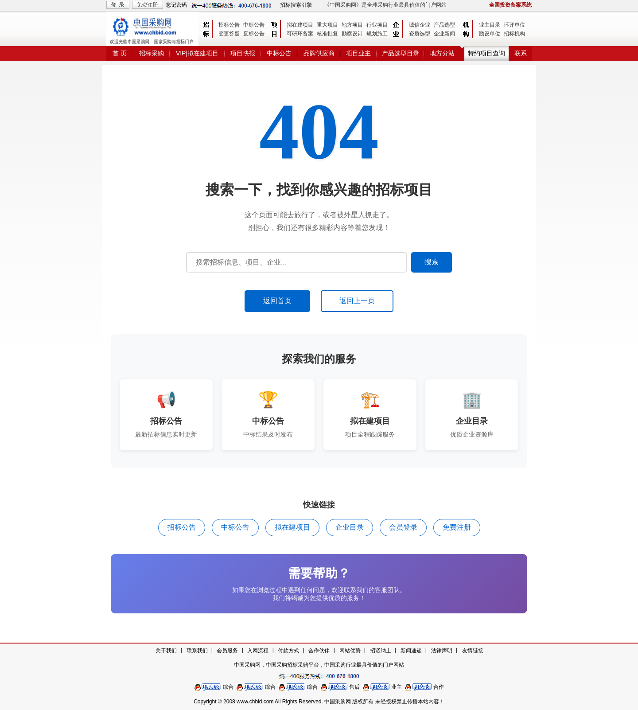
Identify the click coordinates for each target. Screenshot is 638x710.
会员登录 (403, 527)
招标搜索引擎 (296, 5)
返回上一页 (357, 300)
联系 (520, 53)
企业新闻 (444, 34)
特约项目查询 (486, 53)
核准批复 (327, 34)
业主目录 (489, 25)
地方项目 (352, 25)
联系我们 (197, 651)
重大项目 (327, 25)
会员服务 (227, 651)
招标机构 (514, 34)
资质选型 (419, 34)
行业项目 (377, 25)
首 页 (120, 53)
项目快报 (242, 53)
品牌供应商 (319, 53)
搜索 (431, 261)
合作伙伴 (319, 651)
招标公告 (229, 25)
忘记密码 (176, 5)
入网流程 (257, 651)
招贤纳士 (380, 651)
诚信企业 (419, 25)
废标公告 (254, 34)
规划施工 (377, 34)
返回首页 (277, 300)
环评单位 (514, 25)
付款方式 (288, 651)
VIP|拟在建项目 (197, 53)
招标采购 (151, 53)
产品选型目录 (400, 53)
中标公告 (254, 25)
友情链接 (472, 651)
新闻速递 (411, 651)
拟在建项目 (300, 25)
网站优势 (350, 651)
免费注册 (457, 527)
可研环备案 (300, 34)
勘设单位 (489, 34)
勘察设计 (352, 34)
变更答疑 (229, 34)
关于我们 (166, 651)
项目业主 (358, 53)
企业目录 (349, 527)
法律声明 (441, 651)
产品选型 (444, 25)
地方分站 (442, 53)
